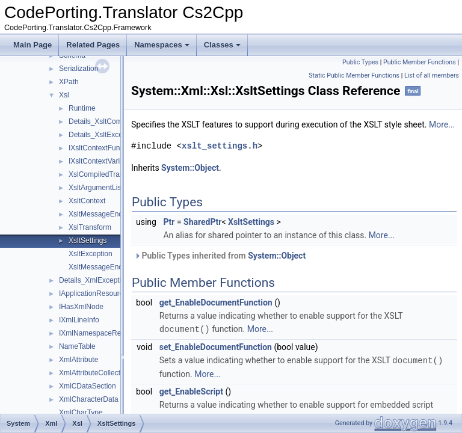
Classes (222, 44)
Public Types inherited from (250, 269)
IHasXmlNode (81, 306)
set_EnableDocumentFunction (245, 359)
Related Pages (93, 44)
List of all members (431, 75)
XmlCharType (81, 412)
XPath (69, 82)
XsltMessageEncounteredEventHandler (131, 267)
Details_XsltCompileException (117, 121)
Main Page (32, 44)
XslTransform (90, 227)
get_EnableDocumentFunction (246, 316)
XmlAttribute (78, 359)
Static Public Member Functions (354, 75)
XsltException (90, 254)
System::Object (220, 181)
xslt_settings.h (250, 159)
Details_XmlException (94, 280)
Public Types (360, 62)
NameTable (77, 346)
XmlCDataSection (87, 386)
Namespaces (161, 44)
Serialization (78, 68)
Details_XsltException (103, 135)
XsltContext (87, 201)
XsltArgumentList (96, 187)
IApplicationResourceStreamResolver (119, 293)
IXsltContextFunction (102, 148)
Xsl (64, 95)
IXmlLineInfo (79, 320)
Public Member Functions (419, 62)
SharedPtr (232, 235)
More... (174, 138)
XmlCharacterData (89, 399)
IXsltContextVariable (101, 161)
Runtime (82, 108)
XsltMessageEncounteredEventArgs (126, 214)
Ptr (199, 235)
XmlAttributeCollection (94, 373)
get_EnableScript (221, 403)
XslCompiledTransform (105, 174)
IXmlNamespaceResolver (99, 333)
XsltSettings (87, 240)
